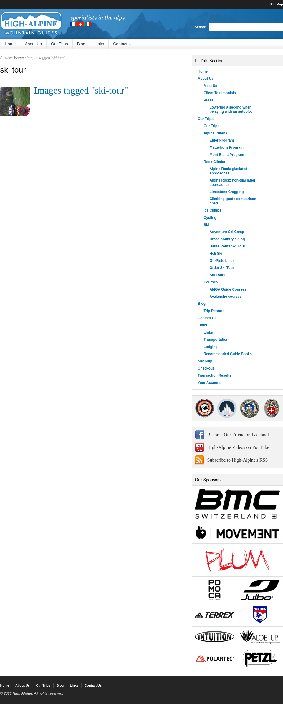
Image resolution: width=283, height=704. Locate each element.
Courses (211, 282)
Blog (81, 43)
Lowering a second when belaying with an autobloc (231, 109)
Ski (206, 225)
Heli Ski (216, 254)
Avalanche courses (226, 296)
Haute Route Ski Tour (227, 246)
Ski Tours (218, 275)
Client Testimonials (220, 93)
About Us (33, 43)
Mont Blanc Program (227, 155)
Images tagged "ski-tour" (81, 90)
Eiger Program (222, 140)
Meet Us (210, 86)
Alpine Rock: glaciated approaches (229, 171)
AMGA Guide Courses (228, 289)
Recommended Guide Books (228, 354)
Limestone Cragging (227, 192)
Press (209, 100)
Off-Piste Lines (222, 261)
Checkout (206, 368)
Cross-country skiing (227, 239)
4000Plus (272, 408)
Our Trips (59, 43)
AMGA (205, 408)
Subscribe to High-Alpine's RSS (237, 459)
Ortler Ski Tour (222, 268)
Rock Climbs (214, 162)
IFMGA (249, 408)
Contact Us (123, 43)
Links (99, 43)
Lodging (211, 347)
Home (10, 43)
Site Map (276, 4)
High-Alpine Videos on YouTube (238, 447)
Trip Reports (214, 311)
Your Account (209, 383)
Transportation (216, 339)
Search (200, 27)
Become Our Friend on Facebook (238, 434)
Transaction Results (214, 375)
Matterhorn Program (227, 147)
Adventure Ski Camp (227, 232)
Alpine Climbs (215, 133)
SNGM (227, 408)
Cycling (210, 218)
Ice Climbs (212, 210)
